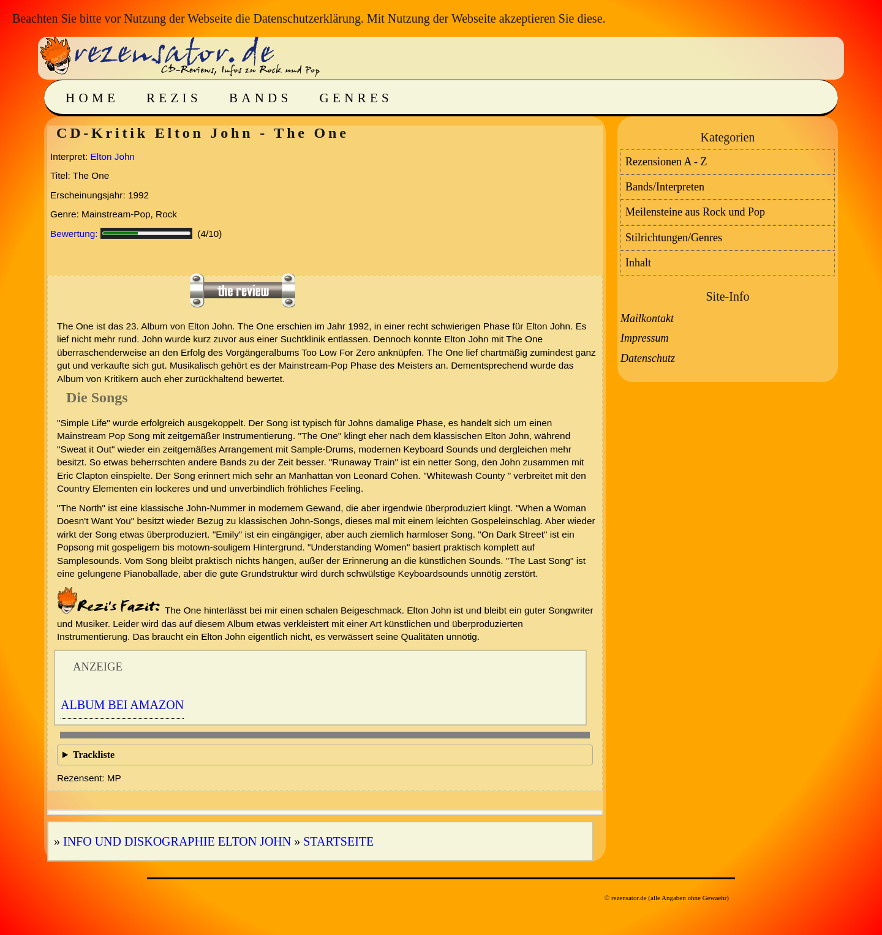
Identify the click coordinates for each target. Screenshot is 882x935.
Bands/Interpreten (664, 187)
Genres (356, 98)
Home (92, 98)
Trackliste (94, 754)
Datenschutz (647, 358)
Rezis (174, 98)
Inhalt (638, 263)
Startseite (338, 841)
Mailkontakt (647, 318)
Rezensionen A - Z (666, 162)
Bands (260, 98)
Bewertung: (74, 233)
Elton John (113, 156)
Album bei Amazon (122, 705)
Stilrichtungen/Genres (673, 237)
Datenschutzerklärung (306, 18)
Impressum (644, 338)
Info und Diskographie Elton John (177, 841)
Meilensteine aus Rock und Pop (695, 212)
